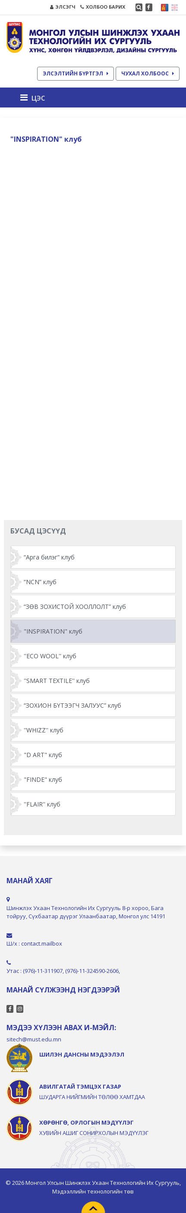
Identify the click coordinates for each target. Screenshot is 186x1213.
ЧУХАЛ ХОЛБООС (147, 73)
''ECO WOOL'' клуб (50, 656)
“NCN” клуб (40, 582)
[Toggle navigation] (35, 97)
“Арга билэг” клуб (49, 557)
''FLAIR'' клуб (42, 804)
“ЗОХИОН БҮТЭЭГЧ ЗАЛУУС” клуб (72, 705)
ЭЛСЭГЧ (63, 6)
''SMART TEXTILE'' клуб (57, 680)
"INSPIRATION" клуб (53, 631)
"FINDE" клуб (43, 779)
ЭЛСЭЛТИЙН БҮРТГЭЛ (75, 73)
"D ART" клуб (43, 755)
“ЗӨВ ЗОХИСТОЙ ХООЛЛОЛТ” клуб (75, 606)
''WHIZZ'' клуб (43, 730)
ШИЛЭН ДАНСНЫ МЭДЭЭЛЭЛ (81, 1054)
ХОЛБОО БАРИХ (102, 6)
